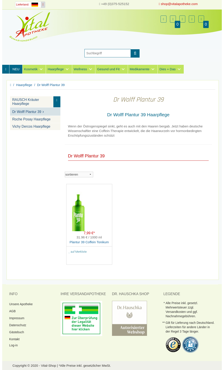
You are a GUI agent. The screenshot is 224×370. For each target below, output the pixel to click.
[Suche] (107, 53)
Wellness (80, 69)
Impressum (16, 318)
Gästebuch (16, 332)
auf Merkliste (78, 251)
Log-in (13, 345)
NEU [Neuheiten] (15, 69)
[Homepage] (31, 26)
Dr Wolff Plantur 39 (51, 85)
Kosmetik (31, 69)
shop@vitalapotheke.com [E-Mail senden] (178, 4)
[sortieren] (79, 174)
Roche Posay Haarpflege (31, 119)
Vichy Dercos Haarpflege (31, 126)
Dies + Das (167, 69)
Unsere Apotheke (21, 304)
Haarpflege (56, 69)
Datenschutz (17, 325)
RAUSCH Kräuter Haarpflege (25, 102)
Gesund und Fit (108, 69)
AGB (12, 311)
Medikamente (139, 69)
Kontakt (14, 339)
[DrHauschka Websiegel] (129, 318)
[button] (163, 19)
